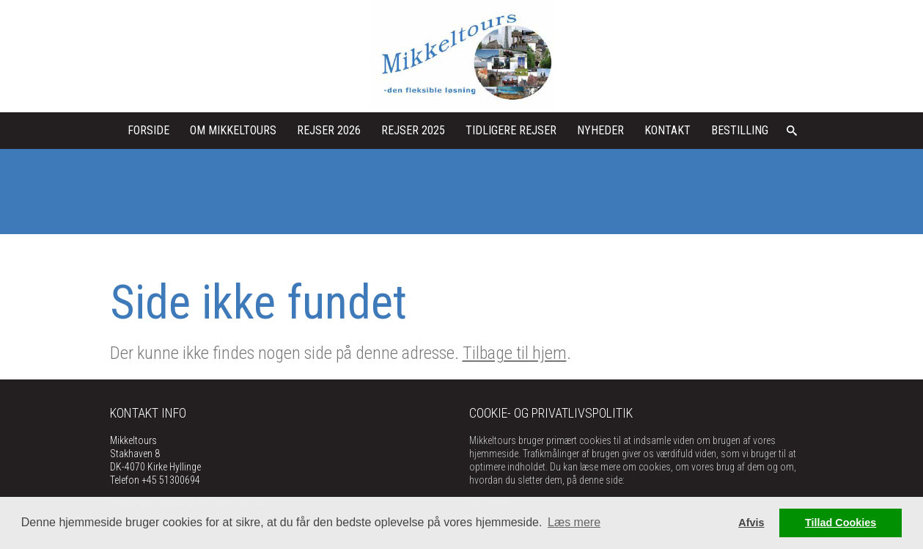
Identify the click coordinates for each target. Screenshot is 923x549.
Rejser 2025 (413, 130)
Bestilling (739, 130)
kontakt (667, 130)
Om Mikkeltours (233, 130)
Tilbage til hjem (515, 353)
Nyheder (600, 130)
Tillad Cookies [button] (840, 522)
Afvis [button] (751, 522)
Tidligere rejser (511, 130)
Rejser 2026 (329, 130)
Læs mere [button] (574, 522)
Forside (148, 130)
